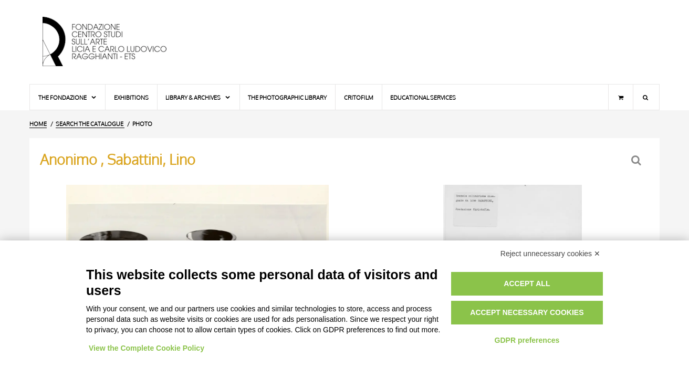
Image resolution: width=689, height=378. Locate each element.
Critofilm (358, 97)
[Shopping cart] (621, 97)
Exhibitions (131, 97)
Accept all (527, 283)
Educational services (423, 97)
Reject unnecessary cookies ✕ (550, 253)
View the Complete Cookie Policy (146, 348)
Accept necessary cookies (526, 312)
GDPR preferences (527, 340)
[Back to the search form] (637, 160)
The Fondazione (67, 97)
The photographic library (287, 97)
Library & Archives (198, 97)
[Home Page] (113, 42)
